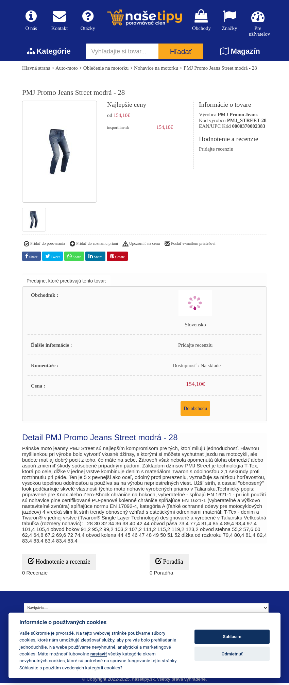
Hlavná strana (36, 70)
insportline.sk (118, 129)
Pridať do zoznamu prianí (94, 245)
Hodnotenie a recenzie (59, 563)
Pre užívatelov (258, 23)
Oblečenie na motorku (106, 70)
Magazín (240, 53)
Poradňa (169, 563)
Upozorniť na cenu (141, 245)
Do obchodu (195, 410)
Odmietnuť (232, 653)
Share (31, 257)
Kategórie (49, 53)
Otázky (88, 21)
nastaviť (98, 653)
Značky (229, 21)
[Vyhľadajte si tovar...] (122, 53)
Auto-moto (66, 70)
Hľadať (181, 53)
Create (117, 257)
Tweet (52, 257)
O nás (31, 21)
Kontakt (59, 21)
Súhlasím (232, 636)
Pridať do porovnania (44, 245)
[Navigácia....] (146, 609)
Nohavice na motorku (156, 70)
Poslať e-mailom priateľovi (190, 245)
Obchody (201, 21)
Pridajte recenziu (216, 151)
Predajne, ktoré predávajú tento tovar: (66, 282)
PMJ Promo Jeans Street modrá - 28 (220, 70)
